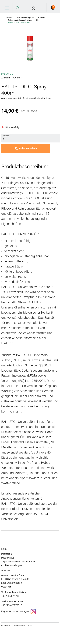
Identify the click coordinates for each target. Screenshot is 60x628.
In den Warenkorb (28, 148)
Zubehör (41, 17)
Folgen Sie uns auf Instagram (15, 611)
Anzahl (6, 136)
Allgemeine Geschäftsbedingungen (18, 561)
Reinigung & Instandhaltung (20, 20)
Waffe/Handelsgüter (25, 17)
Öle (37, 20)
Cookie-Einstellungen (11, 565)
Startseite (8, 17)
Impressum (6, 554)
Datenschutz (7, 557)
